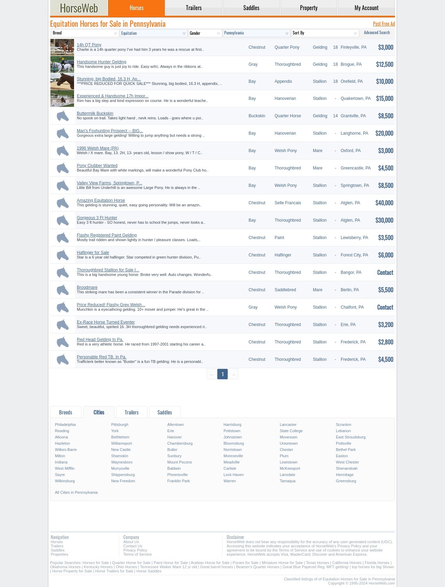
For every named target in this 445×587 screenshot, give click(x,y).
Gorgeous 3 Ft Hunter (97, 217)
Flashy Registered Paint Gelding (107, 235)
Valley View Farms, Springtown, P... (109, 183)
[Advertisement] (222, 392)
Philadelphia (65, 424)
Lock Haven (234, 475)
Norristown (233, 449)
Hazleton (62, 443)
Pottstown (232, 431)
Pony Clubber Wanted (97, 165)
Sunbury (174, 456)
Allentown (175, 424)
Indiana (61, 462)
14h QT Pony (89, 44)
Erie (170, 431)
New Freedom (123, 481)
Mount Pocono (179, 462)
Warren (230, 481)
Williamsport (121, 443)
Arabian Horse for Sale (210, 563)
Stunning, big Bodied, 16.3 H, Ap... (108, 79)
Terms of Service (137, 554)
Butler (172, 449)
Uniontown (289, 443)
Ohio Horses (126, 567)
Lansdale (288, 475)
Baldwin (174, 468)
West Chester (347, 462)
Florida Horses (377, 563)
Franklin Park (178, 481)
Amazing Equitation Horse (101, 200)
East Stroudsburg (350, 437)
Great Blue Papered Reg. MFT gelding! (316, 567)
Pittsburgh (120, 424)
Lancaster (288, 424)
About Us (131, 542)
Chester (286, 449)
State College (291, 431)
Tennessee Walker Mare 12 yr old (168, 567)
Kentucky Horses (98, 567)
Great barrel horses (216, 567)
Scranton (343, 424)
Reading (62, 431)
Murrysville (120, 468)
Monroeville (233, 456)
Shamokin (119, 456)
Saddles (58, 550)
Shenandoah (346, 468)
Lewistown (289, 462)
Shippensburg (123, 475)
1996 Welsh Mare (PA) (98, 148)
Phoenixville (177, 475)
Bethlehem (120, 437)
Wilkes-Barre (66, 449)
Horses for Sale (96, 563)
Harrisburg (232, 424)
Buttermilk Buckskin (95, 113)
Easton (342, 456)
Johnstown (233, 437)
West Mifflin (64, 468)
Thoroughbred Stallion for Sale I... (108, 270)
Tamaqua (288, 481)
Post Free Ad (384, 23)
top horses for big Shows (373, 567)
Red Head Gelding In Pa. (100, 339)
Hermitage (345, 475)
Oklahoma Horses (65, 567)
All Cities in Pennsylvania (76, 492)
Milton (60, 456)
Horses (57, 542)
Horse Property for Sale (72, 571)
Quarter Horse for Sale (131, 563)
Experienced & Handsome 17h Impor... (112, 96)
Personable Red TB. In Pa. (102, 357)
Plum (284, 456)
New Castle (121, 449)
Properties (59, 554)
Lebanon (343, 431)
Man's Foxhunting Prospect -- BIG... (110, 130)
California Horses (347, 563)
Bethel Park (346, 449)
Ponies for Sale (246, 563)
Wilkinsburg (65, 481)
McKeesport (290, 468)
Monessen (289, 437)
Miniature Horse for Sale (282, 563)
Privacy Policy (135, 550)
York (115, 431)
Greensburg (346, 481)
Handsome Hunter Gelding (101, 62)
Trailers (57, 546)
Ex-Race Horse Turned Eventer (106, 322)
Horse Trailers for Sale (114, 571)
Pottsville (343, 443)
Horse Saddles (148, 571)
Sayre (60, 475)
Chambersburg (180, 443)
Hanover (174, 437)
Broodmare (87, 287)
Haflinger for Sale (93, 252)
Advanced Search (377, 32)
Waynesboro (121, 462)
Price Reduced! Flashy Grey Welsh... (111, 304)
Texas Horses (317, 563)
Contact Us (132, 546)
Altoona (61, 437)
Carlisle (230, 468)
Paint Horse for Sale (171, 563)
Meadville (232, 462)
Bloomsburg (234, 443)
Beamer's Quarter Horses (257, 567)
